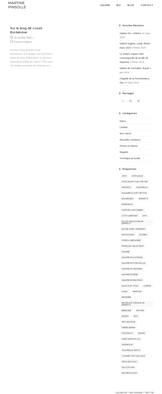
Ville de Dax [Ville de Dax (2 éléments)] (128, 367)
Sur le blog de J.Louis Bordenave (26, 30)
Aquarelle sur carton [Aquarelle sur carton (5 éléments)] (134, 193)
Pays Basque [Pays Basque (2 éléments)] (128, 321)
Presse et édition (23, 41)
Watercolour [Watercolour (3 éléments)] (129, 373)
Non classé (125, 133)
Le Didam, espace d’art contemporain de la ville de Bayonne (134, 57)
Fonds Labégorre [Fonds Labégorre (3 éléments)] (131, 240)
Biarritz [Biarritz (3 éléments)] (143, 198)
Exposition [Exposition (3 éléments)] (128, 234)
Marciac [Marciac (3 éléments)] (137, 291)
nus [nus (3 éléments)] (136, 316)
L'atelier (124, 127)
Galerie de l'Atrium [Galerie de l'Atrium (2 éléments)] (132, 257)
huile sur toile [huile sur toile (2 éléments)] (130, 285)
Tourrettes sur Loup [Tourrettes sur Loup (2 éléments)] (133, 356)
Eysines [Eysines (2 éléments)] (143, 234)
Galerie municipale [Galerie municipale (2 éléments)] (132, 280)
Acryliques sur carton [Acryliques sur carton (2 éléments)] (135, 181)
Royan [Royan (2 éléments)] (141, 333)
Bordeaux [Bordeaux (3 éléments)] (127, 204)
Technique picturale (130, 158)
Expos (123, 121)
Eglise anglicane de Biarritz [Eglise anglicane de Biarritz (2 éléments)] (132, 222)
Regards (124, 152)
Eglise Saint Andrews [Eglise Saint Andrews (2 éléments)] (133, 229)
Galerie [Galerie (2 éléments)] (126, 251)
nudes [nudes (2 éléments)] (125, 316)
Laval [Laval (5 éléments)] (125, 291)
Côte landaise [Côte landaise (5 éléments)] (129, 215)
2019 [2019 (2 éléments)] (124, 176)
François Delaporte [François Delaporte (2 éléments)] (133, 246)
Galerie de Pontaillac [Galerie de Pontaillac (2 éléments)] (134, 263)
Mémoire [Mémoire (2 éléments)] (126, 310)
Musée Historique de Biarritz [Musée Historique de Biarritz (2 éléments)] (133, 303)
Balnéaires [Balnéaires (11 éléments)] (128, 198)
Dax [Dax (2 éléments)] (145, 215)
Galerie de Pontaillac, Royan (134, 68)
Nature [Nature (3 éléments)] (140, 310)
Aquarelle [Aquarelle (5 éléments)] (142, 187)
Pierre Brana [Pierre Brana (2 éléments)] (129, 327)
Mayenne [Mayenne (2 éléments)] (126, 297)
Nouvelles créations (130, 139)
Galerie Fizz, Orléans (130, 33)
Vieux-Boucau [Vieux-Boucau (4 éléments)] (129, 361)
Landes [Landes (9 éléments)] (147, 285)
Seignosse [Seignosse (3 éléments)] (127, 344)
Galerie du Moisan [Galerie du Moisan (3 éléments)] (132, 268)
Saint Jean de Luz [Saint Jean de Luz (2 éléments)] (131, 339)
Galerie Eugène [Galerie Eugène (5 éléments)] (130, 274)
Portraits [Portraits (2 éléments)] (127, 333)
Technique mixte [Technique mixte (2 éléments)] (131, 350)
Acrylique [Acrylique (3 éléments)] (137, 176)
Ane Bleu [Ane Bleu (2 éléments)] (126, 187)
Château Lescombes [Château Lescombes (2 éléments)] (132, 210)
